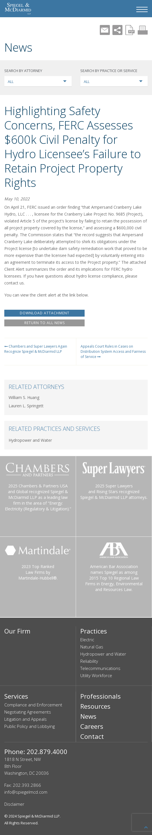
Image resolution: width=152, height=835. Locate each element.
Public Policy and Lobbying (29, 726)
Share (117, 30)
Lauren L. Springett (26, 405)
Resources (95, 706)
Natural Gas (91, 647)
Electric (87, 639)
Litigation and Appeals (25, 719)
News (88, 716)
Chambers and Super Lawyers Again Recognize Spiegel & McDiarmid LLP (35, 349)
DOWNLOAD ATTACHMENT (44, 313)
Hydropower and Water (30, 440)
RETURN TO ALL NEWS (44, 322)
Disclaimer (14, 804)
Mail (105, 30)
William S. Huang (24, 397)
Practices (93, 631)
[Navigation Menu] (142, 9)
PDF (130, 30)
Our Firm (17, 631)
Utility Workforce (96, 675)
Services (16, 696)
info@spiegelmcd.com (25, 792)
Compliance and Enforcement (33, 705)
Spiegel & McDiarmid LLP (38, 816)
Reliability (89, 661)
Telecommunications (100, 668)
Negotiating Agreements (27, 712)
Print (143, 30)
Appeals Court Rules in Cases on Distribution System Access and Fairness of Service (113, 351)
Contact (92, 736)
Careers (91, 726)
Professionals (100, 696)
